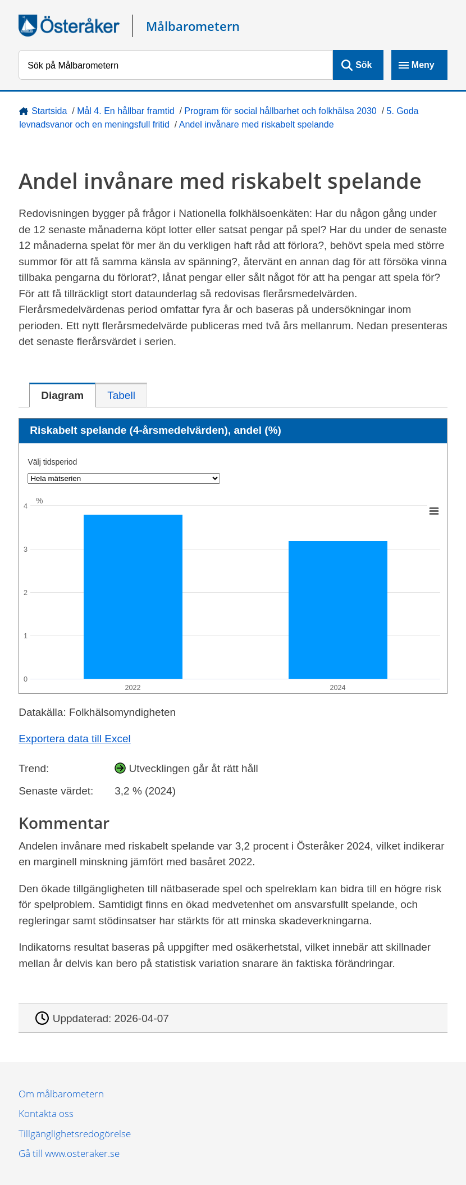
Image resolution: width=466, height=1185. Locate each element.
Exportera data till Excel (75, 738)
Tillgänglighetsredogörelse (75, 1133)
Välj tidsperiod (52, 461)
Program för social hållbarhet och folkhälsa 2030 (280, 111)
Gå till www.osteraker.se (69, 1153)
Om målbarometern (61, 1093)
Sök (363, 65)
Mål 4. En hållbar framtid (125, 111)
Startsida (49, 111)
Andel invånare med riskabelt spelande (256, 124)
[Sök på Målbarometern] (176, 65)
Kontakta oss (46, 1113)
